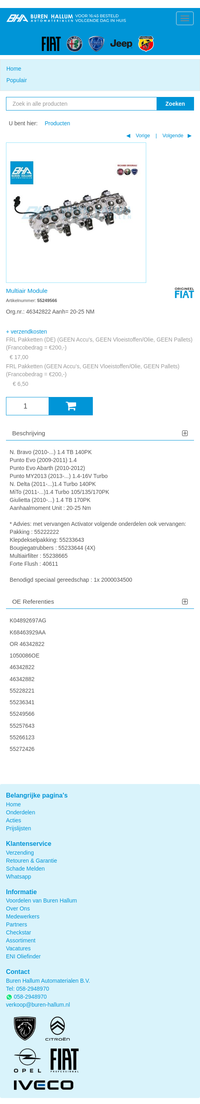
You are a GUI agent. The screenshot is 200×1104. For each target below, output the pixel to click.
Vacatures (18, 948)
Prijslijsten (18, 828)
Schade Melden (25, 868)
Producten (57, 123)
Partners (16, 924)
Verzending (20, 852)
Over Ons (18, 908)
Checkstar (18, 932)
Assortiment (20, 940)
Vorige (142, 135)
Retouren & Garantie (31, 860)
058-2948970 (32, 989)
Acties (13, 820)
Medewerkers (22, 916)
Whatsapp (18, 876)
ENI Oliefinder (23, 956)
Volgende (172, 135)
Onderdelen (20, 812)
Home (13, 68)
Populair (16, 80)
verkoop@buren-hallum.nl (38, 1004)
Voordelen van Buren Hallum (41, 900)
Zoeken (175, 104)
